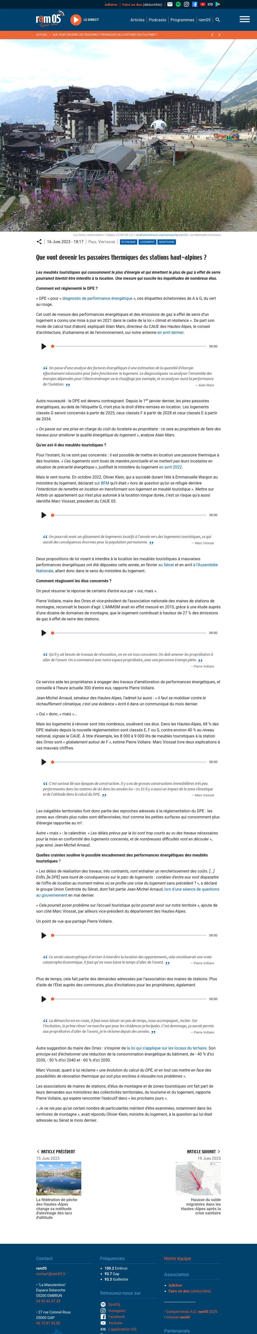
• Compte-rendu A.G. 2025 (190, 1311)
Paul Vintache (101, 241)
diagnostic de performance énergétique (97, 298)
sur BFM (101, 483)
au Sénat (166, 564)
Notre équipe (177, 1258)
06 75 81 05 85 (48, 1323)
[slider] (129, 346)
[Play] (43, 346)
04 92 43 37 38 (48, 1301)
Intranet (178, 1317)
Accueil (41, 34)
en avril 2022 (170, 467)
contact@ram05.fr (51, 1274)
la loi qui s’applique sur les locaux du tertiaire (167, 1048)
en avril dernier (170, 332)
